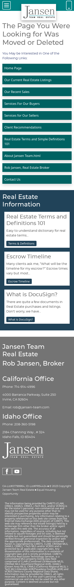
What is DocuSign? (20, 319)
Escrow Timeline (19, 281)
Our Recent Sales (16, 92)
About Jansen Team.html (22, 156)
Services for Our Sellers (21, 115)
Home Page (13, 68)
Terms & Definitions (21, 243)
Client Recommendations (22, 127)
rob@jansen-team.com (31, 407)
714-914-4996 (24, 386)
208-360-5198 (24, 424)
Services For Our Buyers (22, 103)
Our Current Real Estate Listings (28, 80)
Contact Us (12, 179)
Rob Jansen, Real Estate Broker (27, 167)
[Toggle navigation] (6, 5)
